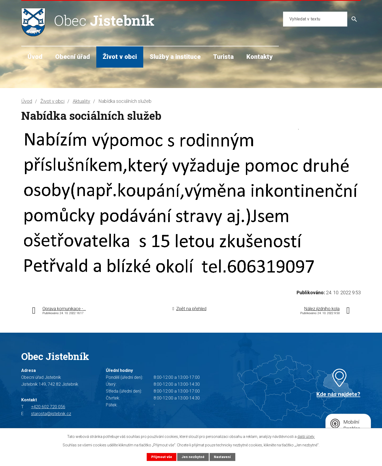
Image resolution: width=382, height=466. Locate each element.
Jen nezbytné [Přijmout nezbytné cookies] (193, 457)
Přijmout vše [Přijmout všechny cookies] (161, 457)
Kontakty (259, 56)
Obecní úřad (72, 56)
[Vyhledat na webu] (315, 19)
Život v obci (120, 56)
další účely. (306, 436)
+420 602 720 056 (48, 406)
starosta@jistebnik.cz (51, 413)
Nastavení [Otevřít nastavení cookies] (222, 457)
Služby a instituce (175, 56)
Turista (223, 56)
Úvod (35, 56)
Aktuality (81, 101)
